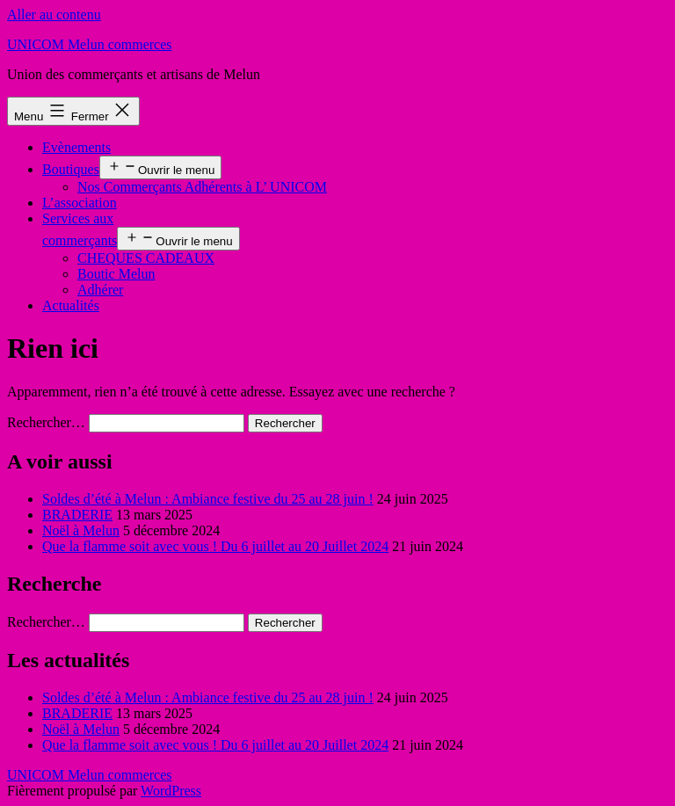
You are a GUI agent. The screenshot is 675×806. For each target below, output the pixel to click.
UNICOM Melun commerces (89, 44)
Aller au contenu (54, 14)
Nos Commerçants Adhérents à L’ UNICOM (202, 186)
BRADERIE (77, 514)
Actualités (70, 305)
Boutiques (70, 169)
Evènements (76, 147)
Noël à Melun (81, 530)
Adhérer (100, 289)
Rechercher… (46, 422)
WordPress (171, 790)
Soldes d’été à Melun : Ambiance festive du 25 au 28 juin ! (208, 498)
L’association (79, 202)
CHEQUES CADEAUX (145, 258)
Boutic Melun (116, 273)
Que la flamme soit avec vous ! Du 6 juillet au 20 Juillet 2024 (215, 546)
